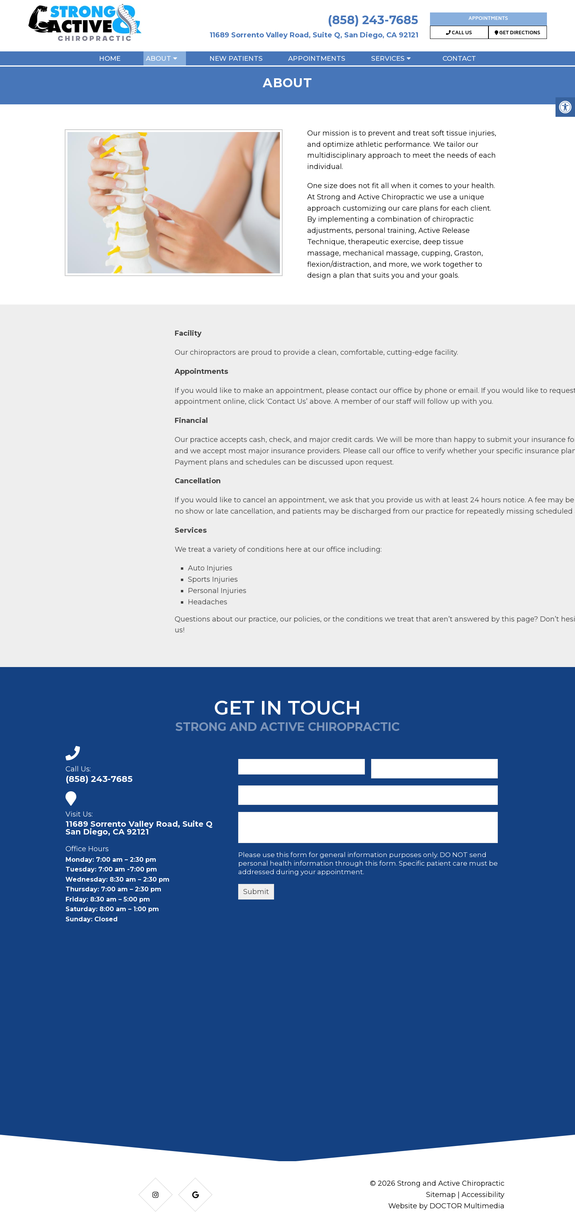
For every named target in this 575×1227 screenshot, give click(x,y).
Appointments (488, 19)
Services (388, 58)
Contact (459, 58)
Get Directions (517, 33)
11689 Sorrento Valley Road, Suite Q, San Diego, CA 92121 (314, 35)
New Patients (236, 58)
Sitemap (441, 1194)
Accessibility (483, 1194)
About (158, 58)
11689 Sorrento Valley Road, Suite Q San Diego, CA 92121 (138, 828)
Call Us (459, 33)
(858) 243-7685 (373, 20)
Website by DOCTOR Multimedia (446, 1206)
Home (109, 58)
